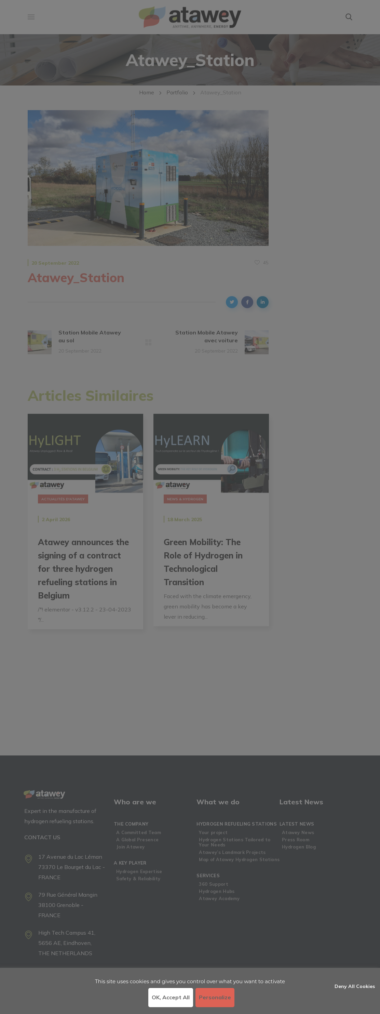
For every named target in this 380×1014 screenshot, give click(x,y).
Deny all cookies (355, 986)
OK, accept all (171, 997)
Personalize (215, 997)
